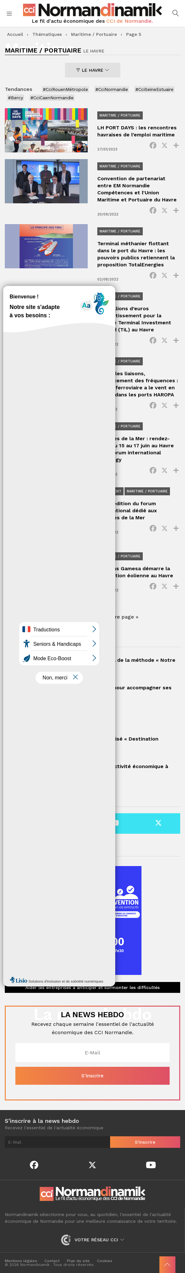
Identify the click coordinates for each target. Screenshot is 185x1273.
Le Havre (92, 70)
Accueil (15, 34)
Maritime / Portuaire (94, 34)
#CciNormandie (111, 89)
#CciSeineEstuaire (154, 89)
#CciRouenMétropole (65, 89)
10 (91, 617)
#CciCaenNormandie (52, 97)
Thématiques (47, 34)
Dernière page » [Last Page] (118, 617)
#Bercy (15, 97)
